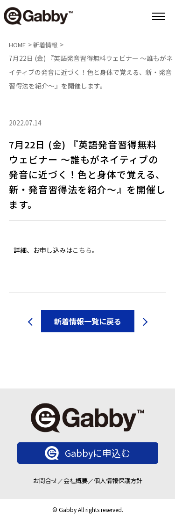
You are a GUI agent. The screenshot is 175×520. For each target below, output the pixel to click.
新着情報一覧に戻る (87, 321)
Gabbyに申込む (87, 453)
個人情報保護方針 (118, 480)
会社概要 (75, 480)
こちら (82, 250)
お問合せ (45, 480)
